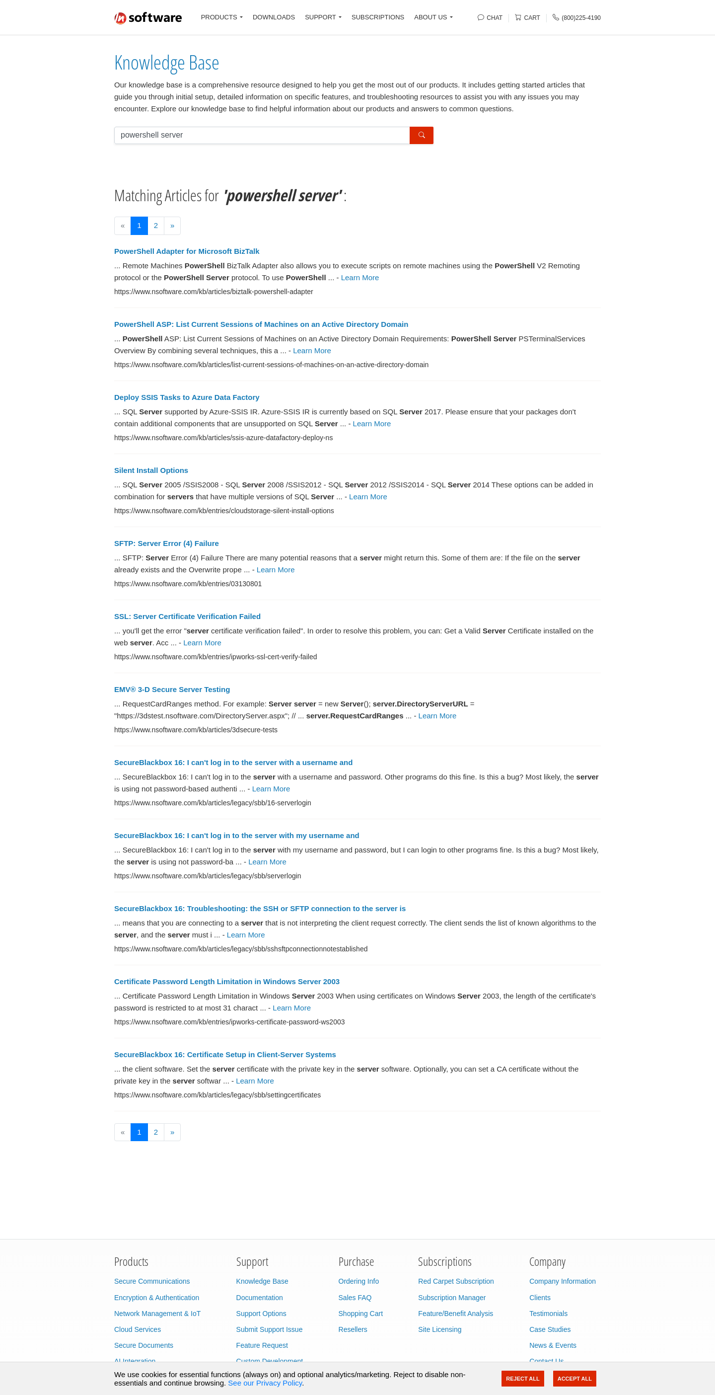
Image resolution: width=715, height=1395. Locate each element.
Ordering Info (359, 1281)
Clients (540, 1298)
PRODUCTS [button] (219, 17)
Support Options (261, 1314)
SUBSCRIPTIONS (378, 17)
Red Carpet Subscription (456, 1281)
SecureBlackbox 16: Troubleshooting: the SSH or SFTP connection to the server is (260, 908)
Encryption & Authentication (156, 1298)
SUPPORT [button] (320, 17)
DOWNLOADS (274, 17)
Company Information (562, 1281)
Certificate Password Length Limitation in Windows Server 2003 (227, 981)
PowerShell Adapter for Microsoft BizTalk (187, 251)
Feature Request (262, 1345)
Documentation (259, 1298)
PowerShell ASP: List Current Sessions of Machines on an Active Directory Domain (261, 324)
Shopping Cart (361, 1314)
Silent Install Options (151, 470)
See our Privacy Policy (265, 1383)
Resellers (353, 1329)
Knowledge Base (166, 62)
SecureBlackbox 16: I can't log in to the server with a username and (233, 762)
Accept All (575, 1379)
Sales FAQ (355, 1298)
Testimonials (548, 1314)
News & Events (552, 1345)
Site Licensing (439, 1329)
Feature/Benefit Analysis (455, 1314)
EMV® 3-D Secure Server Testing (172, 689)
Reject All (522, 1379)
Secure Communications (152, 1281)
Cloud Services (137, 1329)
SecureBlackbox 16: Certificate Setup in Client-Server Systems (225, 1054)
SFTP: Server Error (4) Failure (166, 543)
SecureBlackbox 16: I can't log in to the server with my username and (236, 835)
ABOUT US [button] (430, 17)
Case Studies (550, 1329)
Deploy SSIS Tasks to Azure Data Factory (187, 397)
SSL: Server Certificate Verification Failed (187, 616)
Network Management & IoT (157, 1314)
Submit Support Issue (269, 1329)
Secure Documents (143, 1345)
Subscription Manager (452, 1298)
